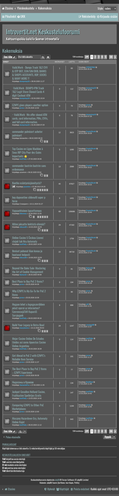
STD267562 (90, 67)
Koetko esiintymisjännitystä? (27, 183)
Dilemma (23, 213)
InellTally (23, 159)
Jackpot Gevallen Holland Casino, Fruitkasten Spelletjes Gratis (28, 393)
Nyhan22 (23, 275)
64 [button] (111, 57)
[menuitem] (21, 16)
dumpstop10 (24, 81)
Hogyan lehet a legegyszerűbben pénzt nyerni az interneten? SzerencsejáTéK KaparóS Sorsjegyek (28, 310)
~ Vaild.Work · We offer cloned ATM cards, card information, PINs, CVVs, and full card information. (30, 118)
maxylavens (24, 328)
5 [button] (105, 57)
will (87, 304)
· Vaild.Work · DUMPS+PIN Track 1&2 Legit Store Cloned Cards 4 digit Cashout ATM (28, 91)
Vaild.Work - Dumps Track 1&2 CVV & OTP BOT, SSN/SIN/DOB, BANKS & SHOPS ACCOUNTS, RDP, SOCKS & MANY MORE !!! (30, 73)
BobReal (89, 382)
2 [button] (95, 57)
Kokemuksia (12, 51)
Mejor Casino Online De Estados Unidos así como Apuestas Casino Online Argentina (29, 342)
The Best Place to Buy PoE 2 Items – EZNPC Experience (29, 370)
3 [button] (98, 57)
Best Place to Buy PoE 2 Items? (28, 281)
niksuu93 (23, 227)
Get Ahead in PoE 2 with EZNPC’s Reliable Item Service (28, 357)
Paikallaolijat (9, 444)
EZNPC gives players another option (30, 105)
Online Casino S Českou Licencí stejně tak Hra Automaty (27, 239)
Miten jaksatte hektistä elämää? (28, 224)
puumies (27, 187)
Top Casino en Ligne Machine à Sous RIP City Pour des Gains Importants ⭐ (27, 152)
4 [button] (102, 57)
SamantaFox (24, 385)
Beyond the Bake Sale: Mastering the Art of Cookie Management (29, 270)
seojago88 (90, 325)
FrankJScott (91, 131)
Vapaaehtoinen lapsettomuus (27, 211)
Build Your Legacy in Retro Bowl (28, 325)
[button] (87, 57)
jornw (22, 108)
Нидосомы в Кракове (23, 382)
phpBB (57, 479)
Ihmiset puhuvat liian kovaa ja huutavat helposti (27, 253)
